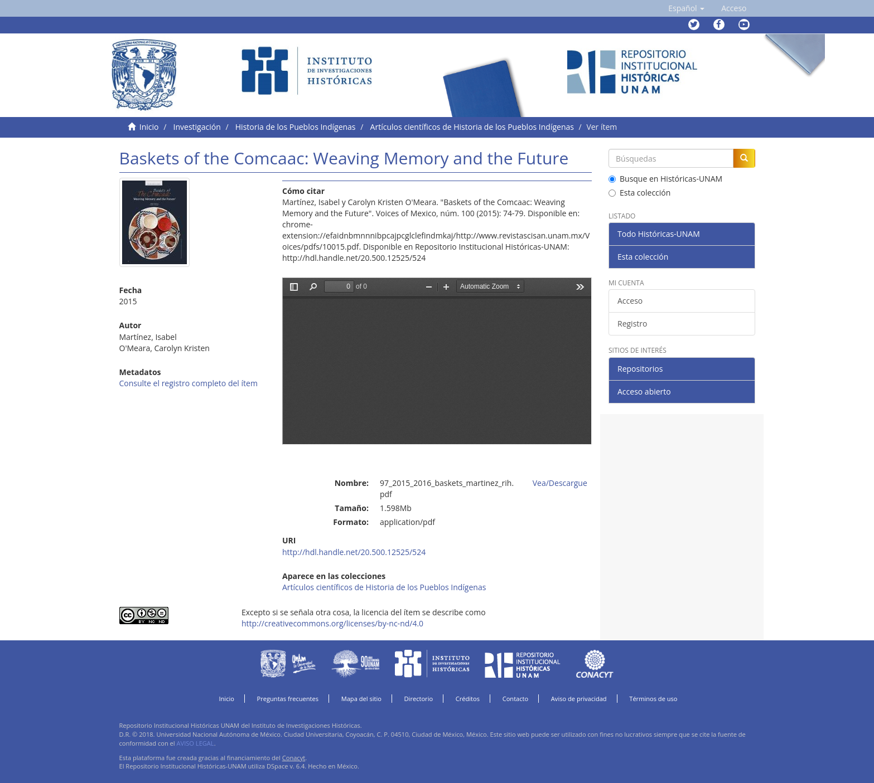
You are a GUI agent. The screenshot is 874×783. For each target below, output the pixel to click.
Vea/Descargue (560, 483)
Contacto (516, 698)
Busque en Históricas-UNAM (665, 178)
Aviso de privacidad (579, 698)
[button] (686, 8)
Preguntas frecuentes (287, 698)
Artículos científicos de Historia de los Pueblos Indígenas (472, 126)
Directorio (418, 698)
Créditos (468, 698)
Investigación (197, 126)
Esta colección (639, 192)
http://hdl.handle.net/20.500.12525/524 (354, 552)
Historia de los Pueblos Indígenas (295, 126)
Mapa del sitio (361, 698)
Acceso (630, 300)
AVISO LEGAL (195, 743)
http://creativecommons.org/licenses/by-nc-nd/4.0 (332, 623)
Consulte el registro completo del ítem (188, 383)
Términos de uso (653, 698)
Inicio (149, 126)
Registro (632, 323)
